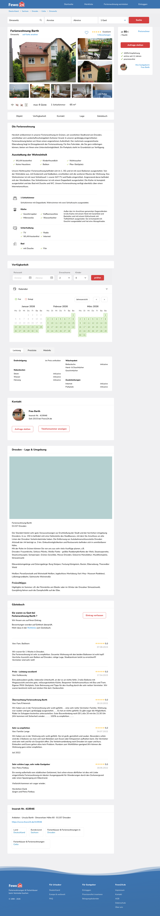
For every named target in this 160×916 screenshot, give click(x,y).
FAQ (51, 898)
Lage (82, 116)
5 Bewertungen (104, 35)
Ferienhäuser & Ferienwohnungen (29, 843)
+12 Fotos (102, 94)
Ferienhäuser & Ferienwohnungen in (63, 831)
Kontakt (60, 116)
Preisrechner (144, 31)
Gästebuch (102, 116)
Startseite (68, 4)
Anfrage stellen (22, 429)
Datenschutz (120, 903)
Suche (139, 20)
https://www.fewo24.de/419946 (27, 822)
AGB (117, 898)
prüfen (97, 277)
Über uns (119, 907)
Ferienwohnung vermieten (116, 4)
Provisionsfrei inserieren (92, 894)
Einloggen (142, 4)
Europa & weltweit (57, 894)
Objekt (19, 116)
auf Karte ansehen (30, 34)
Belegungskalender (90, 898)
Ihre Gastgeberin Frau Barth (143, 66)
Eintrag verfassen (94, 615)
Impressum (119, 890)
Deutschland (54, 890)
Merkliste (88, 4)
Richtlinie (32, 627)
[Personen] (113, 20)
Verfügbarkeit (39, 116)
